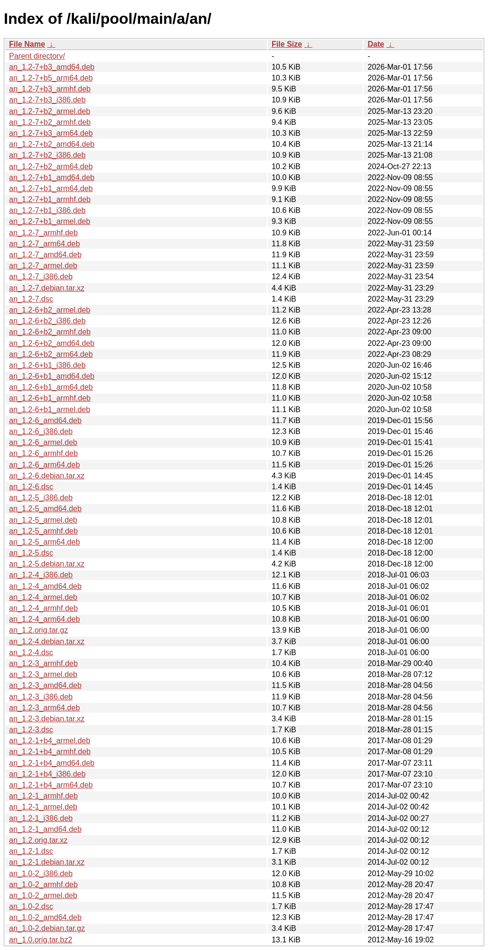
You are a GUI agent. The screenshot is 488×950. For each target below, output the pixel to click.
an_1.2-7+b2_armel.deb (49, 111)
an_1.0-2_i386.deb (40, 873)
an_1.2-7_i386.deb (40, 277)
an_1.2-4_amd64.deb (45, 586)
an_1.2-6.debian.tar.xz (46, 476)
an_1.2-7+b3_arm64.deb (51, 133)
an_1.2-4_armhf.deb (43, 608)
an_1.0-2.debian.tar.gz (47, 928)
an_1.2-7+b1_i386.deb (47, 210)
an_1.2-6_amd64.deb (45, 420)
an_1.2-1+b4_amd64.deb (51, 763)
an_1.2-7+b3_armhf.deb (50, 89)
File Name (27, 44)
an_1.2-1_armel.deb (43, 807)
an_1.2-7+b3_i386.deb (47, 100)
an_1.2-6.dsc (31, 487)
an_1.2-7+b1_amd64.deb (51, 177)
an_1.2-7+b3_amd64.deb (51, 67)
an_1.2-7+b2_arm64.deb (51, 166)
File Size (287, 44)
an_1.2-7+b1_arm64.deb (51, 188)
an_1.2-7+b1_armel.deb (49, 221)
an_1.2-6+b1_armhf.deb (50, 398)
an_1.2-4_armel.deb (43, 597)
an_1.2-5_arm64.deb (44, 542)
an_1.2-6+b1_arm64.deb (51, 387)
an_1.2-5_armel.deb (43, 520)
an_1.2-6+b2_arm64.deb (51, 354)
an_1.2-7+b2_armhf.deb (50, 122)
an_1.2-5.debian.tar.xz (46, 564)
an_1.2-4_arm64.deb (44, 619)
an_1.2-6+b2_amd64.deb (51, 343)
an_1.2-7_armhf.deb (43, 233)
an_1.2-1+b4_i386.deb (47, 774)
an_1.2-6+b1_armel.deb (49, 409)
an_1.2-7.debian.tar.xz (46, 288)
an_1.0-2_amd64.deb (45, 917)
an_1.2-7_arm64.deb (44, 244)
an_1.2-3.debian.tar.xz (46, 719)
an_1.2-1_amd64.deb (45, 829)
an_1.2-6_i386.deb (40, 431)
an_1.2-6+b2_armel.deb (49, 310)
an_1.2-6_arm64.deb (44, 465)
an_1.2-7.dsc (31, 299)
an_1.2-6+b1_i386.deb (47, 365)
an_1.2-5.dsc (31, 553)
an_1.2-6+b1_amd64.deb (51, 376)
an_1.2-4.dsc (31, 652)
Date (375, 44)
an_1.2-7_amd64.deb (45, 255)
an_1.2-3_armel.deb (43, 674)
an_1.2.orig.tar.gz (38, 630)
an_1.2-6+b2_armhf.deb (50, 332)
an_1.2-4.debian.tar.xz (46, 641)
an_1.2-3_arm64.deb (44, 708)
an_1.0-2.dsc (31, 906)
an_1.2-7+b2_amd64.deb (51, 144)
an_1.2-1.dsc (31, 851)
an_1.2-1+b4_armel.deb (49, 741)
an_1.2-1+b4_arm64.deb (51, 785)
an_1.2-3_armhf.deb (43, 663)
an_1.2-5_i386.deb (40, 498)
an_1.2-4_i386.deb (40, 575)
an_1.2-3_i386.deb (40, 697)
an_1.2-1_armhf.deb (43, 796)
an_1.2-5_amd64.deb (45, 509)
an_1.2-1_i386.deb (40, 818)
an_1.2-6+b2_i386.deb (47, 321)
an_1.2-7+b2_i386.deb (47, 155)
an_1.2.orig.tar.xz (38, 840)
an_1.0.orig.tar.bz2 (40, 940)
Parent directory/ (37, 56)
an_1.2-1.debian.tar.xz (46, 862)
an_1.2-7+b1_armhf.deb (50, 199)
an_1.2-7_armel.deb (43, 266)
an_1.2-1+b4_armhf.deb (50, 752)
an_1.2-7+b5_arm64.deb (51, 78)
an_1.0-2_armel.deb (43, 895)
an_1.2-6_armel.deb (43, 442)
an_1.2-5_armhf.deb (43, 531)
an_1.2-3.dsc (31, 730)
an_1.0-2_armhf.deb (43, 884)
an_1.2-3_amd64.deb (45, 685)
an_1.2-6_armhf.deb (43, 453)
